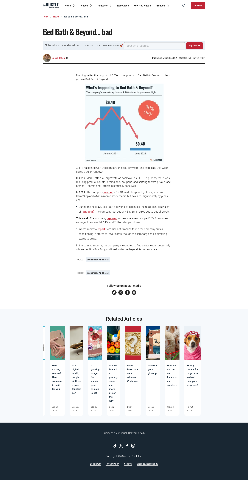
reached (108, 192)
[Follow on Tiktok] (114, 292)
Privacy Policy (112, 463)
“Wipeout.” (88, 211)
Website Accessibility (147, 463)
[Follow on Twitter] (120, 292)
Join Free (198, 5)
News (56, 16)
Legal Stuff (95, 463)
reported (112, 218)
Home (46, 16)
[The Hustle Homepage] (51, 5)
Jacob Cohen (58, 57)
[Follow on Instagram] (134, 292)
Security (128, 463)
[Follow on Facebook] (127, 292)
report (101, 229)
